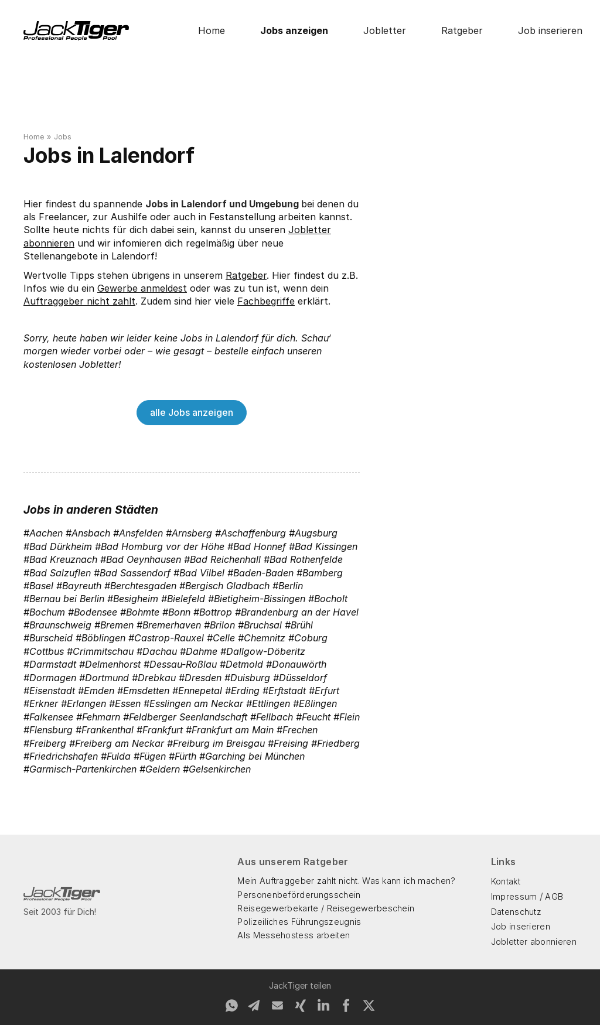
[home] (76, 31)
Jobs (62, 136)
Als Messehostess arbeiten (293, 935)
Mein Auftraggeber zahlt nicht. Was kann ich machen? (346, 881)
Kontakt (505, 881)
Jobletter (384, 30)
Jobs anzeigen (294, 30)
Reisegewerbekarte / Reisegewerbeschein (325, 908)
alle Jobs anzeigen (191, 412)
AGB (554, 896)
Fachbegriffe (266, 301)
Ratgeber (462, 30)
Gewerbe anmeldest (142, 288)
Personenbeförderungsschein (298, 895)
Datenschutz (516, 912)
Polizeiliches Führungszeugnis (299, 922)
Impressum (514, 896)
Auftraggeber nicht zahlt (79, 301)
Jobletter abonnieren (534, 942)
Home (211, 30)
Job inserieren (550, 30)
